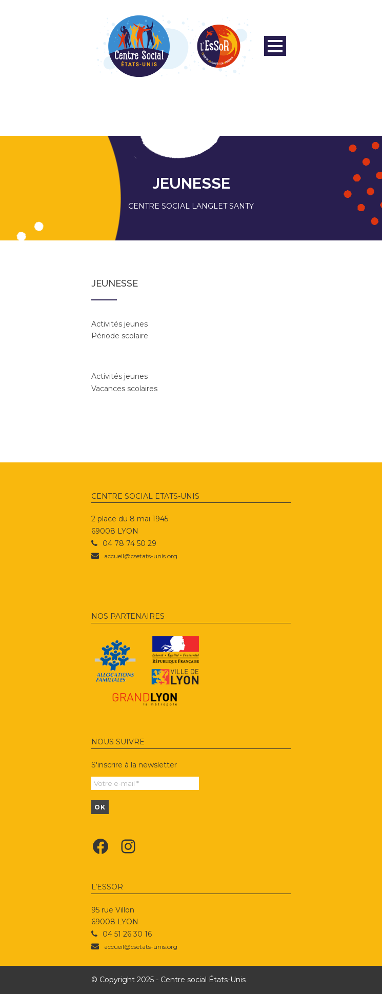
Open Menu (275, 46)
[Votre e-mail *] (145, 783)
